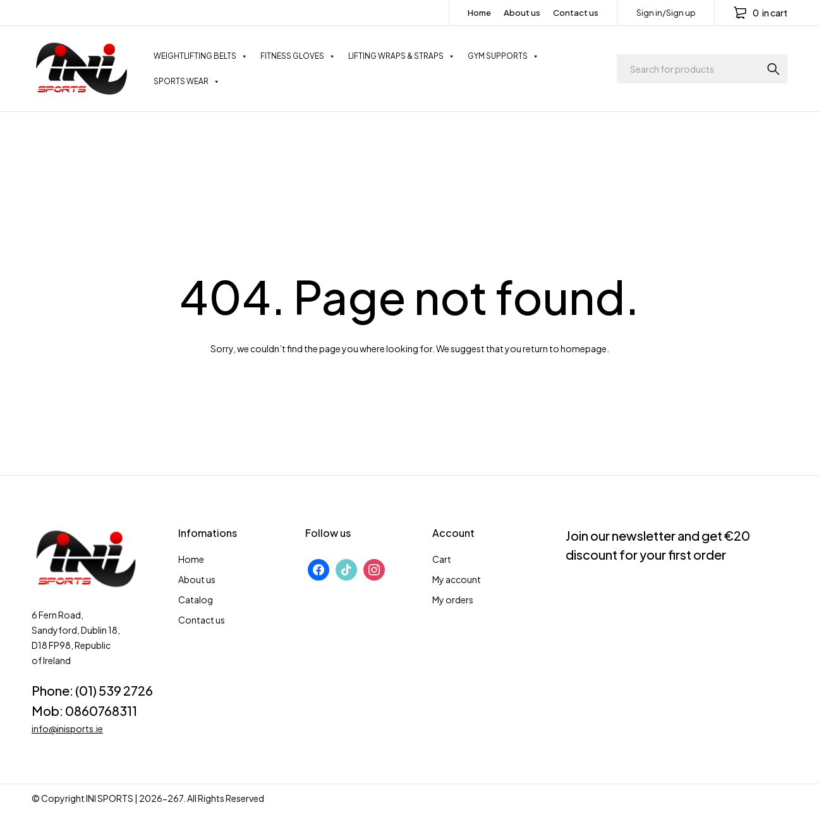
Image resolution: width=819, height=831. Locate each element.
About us (522, 13)
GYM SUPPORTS (503, 56)
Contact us (575, 13)
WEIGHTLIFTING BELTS (201, 56)
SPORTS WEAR (187, 81)
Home (479, 13)
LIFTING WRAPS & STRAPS (401, 56)
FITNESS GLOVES (298, 56)
